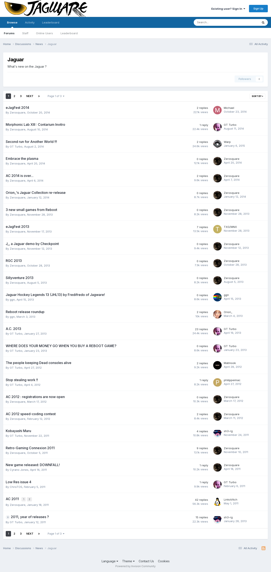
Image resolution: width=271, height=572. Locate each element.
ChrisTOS (16, 487)
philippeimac (232, 380)
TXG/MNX (230, 227)
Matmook (230, 363)
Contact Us (146, 560)
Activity (30, 22)
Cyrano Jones (19, 469)
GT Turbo (230, 124)
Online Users (44, 33)
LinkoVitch (230, 499)
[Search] (215, 22)
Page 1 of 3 (56, 96)
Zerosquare (17, 112)
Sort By (257, 96)
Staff (25, 33)
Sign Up (258, 8)
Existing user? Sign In (228, 8)
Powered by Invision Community (135, 565)
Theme (128, 560)
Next (29, 96)
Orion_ (228, 312)
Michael (229, 107)
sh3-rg (228, 431)
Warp (227, 142)
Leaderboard (69, 33)
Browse (12, 24)
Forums (9, 33)
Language (110, 560)
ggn (12, 299)
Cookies (164, 560)
